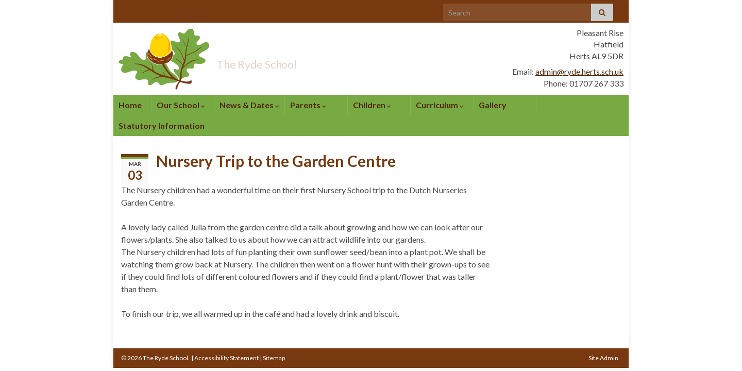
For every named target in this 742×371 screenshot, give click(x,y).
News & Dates (249, 105)
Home (130, 105)
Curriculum (440, 105)
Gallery (493, 105)
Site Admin (603, 358)
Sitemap (274, 358)
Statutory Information (162, 125)
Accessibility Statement (226, 358)
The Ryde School (285, 60)
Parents (308, 105)
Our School (181, 105)
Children (372, 105)
